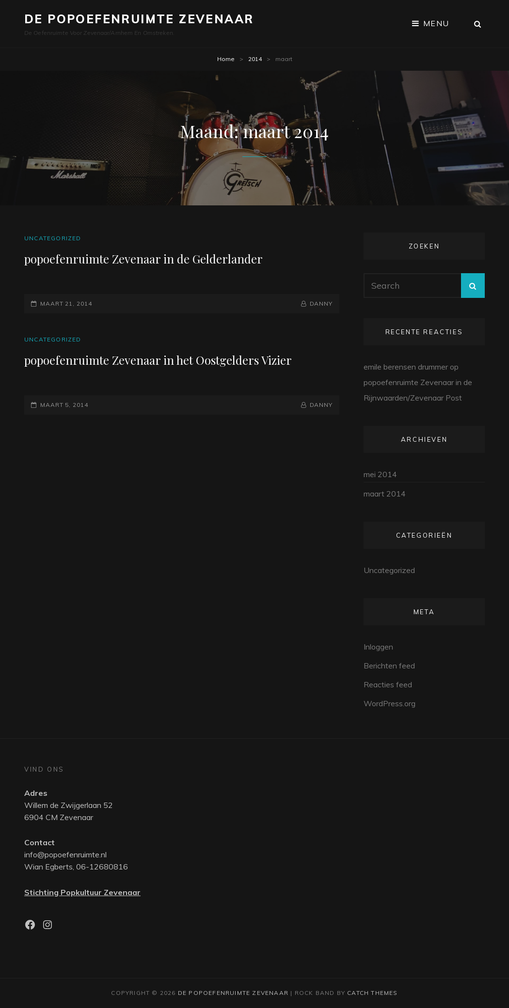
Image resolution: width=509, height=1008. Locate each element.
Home (226, 58)
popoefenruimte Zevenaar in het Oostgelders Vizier (158, 360)
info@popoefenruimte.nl (65, 854)
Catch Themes (372, 992)
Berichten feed (389, 665)
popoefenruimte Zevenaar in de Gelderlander (143, 258)
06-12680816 (102, 866)
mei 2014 (380, 474)
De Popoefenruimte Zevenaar (139, 19)
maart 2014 (385, 493)
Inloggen (378, 646)
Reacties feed (388, 684)
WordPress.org (389, 703)
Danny (321, 303)
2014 (255, 58)
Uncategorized (52, 238)
